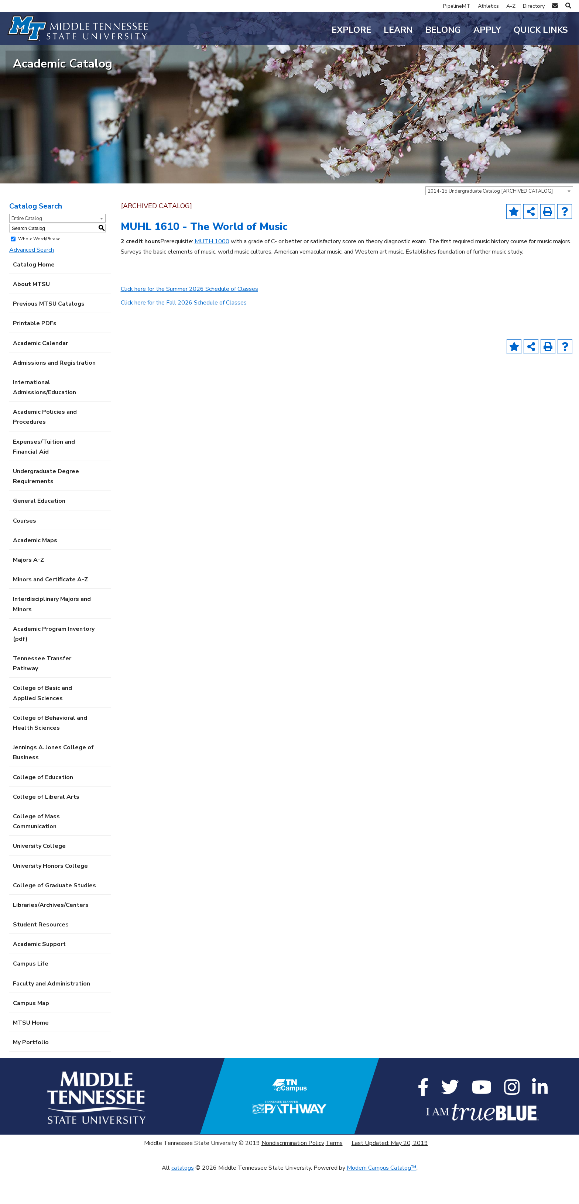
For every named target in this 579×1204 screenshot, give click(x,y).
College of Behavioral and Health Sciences (50, 753)
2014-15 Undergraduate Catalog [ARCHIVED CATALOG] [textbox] (490, 222)
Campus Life (30, 995)
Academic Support (39, 975)
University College (39, 877)
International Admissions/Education (44, 418)
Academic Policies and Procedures (45, 448)
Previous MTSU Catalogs (49, 335)
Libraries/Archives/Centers (51, 936)
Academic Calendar (40, 374)
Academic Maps (35, 571)
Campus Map (31, 1034)
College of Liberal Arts (46, 827)
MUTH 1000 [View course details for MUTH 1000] (212, 272)
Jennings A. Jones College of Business (53, 783)
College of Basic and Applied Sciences (42, 724)
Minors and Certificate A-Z (50, 610)
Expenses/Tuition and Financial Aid (44, 477)
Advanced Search (31, 280)
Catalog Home (34, 295)
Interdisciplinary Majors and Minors (52, 635)
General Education (39, 532)
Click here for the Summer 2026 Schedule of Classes (189, 320)
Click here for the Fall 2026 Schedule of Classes (184, 334)
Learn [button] (398, 30)
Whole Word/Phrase (39, 270)
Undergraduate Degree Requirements (46, 507)
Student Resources (41, 956)
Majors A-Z (28, 591)
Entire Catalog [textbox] (26, 249)
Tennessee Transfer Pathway (42, 694)
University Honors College (50, 896)
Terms (334, 1174)
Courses (24, 551)
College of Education (43, 808)
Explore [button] (351, 30)
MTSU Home (31, 1054)
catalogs (182, 1198)
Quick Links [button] (541, 30)
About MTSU (31, 315)
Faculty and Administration (51, 1014)
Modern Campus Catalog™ (382, 1198)
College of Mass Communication (36, 852)
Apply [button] (487, 30)
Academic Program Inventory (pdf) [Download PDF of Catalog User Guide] (54, 665)
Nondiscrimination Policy (292, 1174)
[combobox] (499, 221)
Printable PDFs (34, 354)
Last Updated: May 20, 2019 (390, 1174)
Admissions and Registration (54, 393)
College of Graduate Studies (54, 916)
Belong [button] (443, 30)
